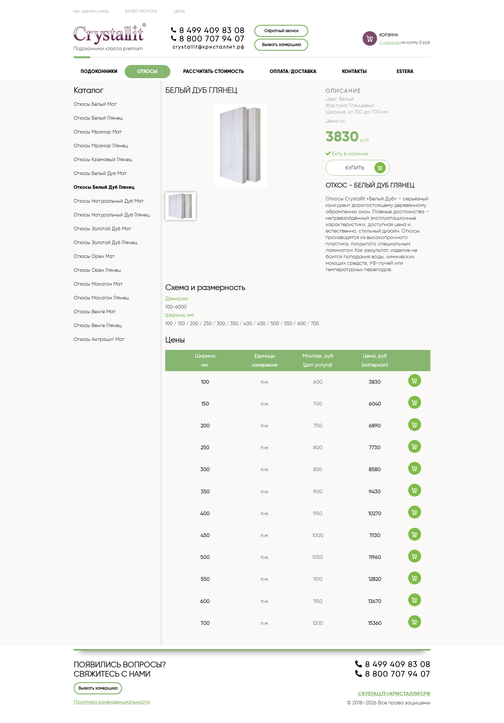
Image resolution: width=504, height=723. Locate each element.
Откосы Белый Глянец (98, 118)
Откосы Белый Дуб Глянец (104, 187)
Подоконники (99, 71)
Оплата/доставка (293, 71)
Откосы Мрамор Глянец (101, 146)
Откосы (147, 71)
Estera (405, 71)
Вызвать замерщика (281, 44)
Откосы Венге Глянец (98, 325)
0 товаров (390, 42)
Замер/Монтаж (141, 11)
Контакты (354, 71)
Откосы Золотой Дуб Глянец (105, 242)
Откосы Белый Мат (95, 104)
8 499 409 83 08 (208, 30)
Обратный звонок (281, 30)
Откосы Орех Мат (94, 256)
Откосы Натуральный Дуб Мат (109, 201)
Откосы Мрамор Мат (98, 132)
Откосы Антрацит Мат (99, 339)
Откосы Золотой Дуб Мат (102, 229)
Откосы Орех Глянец (97, 270)
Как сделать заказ (91, 11)
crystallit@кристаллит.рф (209, 47)
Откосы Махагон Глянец (101, 298)
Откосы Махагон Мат (98, 284)
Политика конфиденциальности (112, 702)
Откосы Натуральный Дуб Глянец (112, 215)
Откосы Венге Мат (95, 312)
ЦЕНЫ (179, 11)
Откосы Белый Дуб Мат (100, 173)
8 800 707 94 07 (208, 39)
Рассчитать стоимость (213, 71)
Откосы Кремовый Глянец (103, 159)
